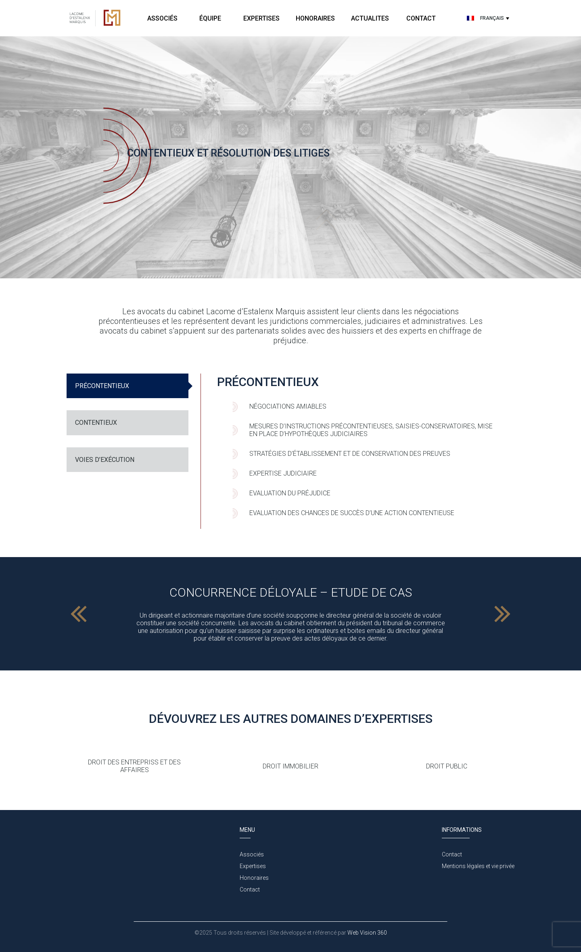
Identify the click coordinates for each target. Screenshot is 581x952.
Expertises (261, 18)
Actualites (370, 18)
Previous (79, 614)
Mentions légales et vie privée (478, 866)
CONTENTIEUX (96, 422)
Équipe (211, 18)
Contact (421, 18)
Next (502, 614)
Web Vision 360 (366, 932)
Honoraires (315, 18)
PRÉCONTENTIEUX (102, 386)
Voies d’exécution (104, 459)
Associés (162, 18)
